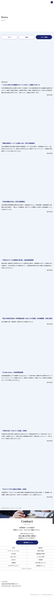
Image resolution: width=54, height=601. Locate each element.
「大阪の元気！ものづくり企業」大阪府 (14, 431)
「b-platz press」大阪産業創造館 (12, 372)
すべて (9, 37)
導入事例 (13, 553)
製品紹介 (40, 548)
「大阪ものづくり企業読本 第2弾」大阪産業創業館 (17, 260)
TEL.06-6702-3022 (6, 586)
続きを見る (50, 95)
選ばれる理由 (40, 550)
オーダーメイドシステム (13, 550)
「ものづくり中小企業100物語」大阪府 (13, 489)
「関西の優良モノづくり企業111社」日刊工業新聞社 (18, 143)
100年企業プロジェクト (40, 562)
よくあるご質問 (40, 556)
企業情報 (13, 562)
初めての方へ (13, 556)
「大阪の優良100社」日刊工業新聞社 (13, 202)
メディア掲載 (44, 37)
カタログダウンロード (13, 565)
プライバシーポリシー (27, 568)
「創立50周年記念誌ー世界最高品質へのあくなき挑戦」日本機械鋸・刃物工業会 (26, 318)
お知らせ (13, 559)
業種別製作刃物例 (40, 553)
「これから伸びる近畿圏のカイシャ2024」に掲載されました (20, 85)
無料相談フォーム (27, 542)
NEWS (26, 37)
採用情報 (40, 559)
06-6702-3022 (27, 536)
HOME (13, 548)
